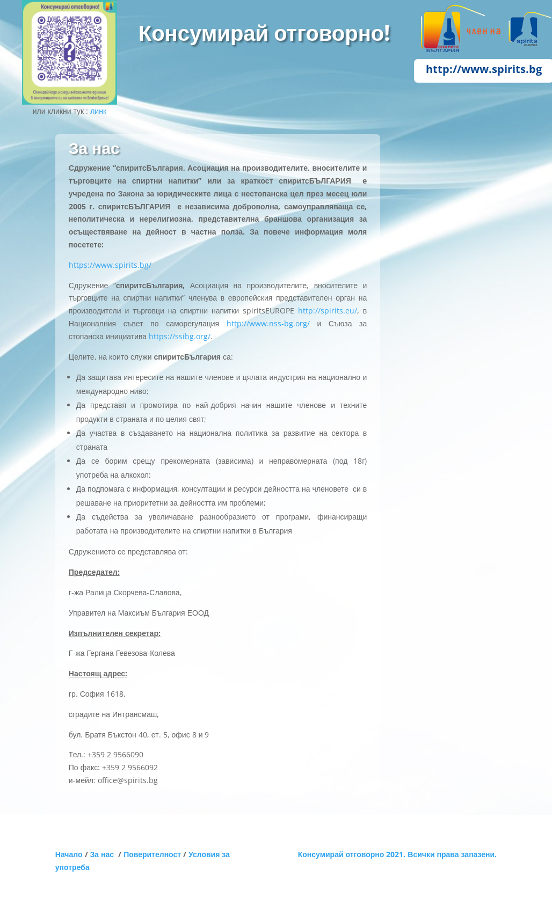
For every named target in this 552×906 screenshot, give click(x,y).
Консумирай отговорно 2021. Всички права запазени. (397, 854)
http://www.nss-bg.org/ (268, 323)
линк (98, 111)
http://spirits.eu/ (327, 310)
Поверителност (152, 854)
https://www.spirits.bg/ (110, 265)
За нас (104, 854)
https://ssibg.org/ (179, 336)
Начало (69, 854)
